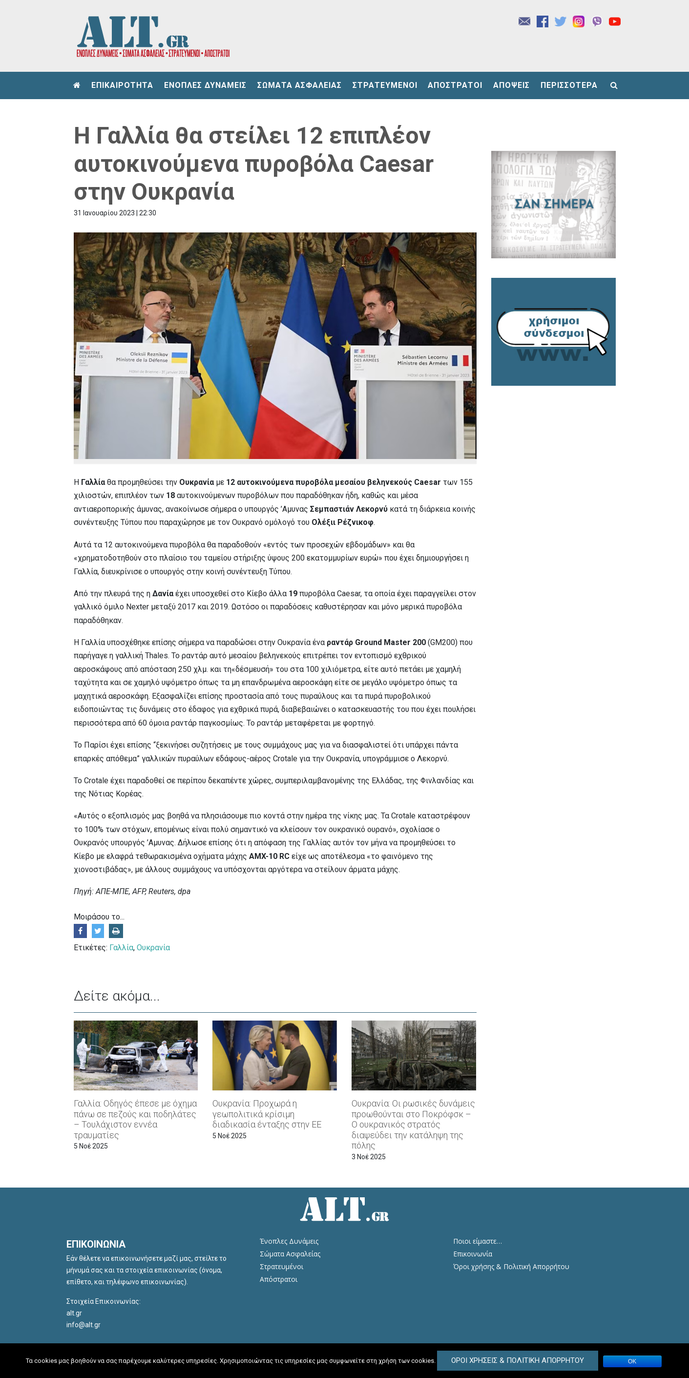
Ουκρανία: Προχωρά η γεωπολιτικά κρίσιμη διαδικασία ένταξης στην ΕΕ (266, 1113)
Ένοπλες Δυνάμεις (289, 1241)
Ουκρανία (153, 947)
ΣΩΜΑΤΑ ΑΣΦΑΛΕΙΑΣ (299, 85)
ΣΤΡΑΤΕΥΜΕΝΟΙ (385, 85)
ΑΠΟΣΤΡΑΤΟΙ (455, 85)
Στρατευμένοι (281, 1266)
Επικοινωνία (472, 1253)
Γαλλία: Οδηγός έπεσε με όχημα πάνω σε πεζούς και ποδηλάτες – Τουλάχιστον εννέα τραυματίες (135, 1119)
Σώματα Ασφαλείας (290, 1253)
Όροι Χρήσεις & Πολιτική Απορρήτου (517, 1360)
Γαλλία (121, 947)
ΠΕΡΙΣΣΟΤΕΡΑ (569, 85)
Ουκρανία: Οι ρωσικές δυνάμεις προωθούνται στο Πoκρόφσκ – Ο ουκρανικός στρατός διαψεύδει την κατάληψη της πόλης (413, 1124)
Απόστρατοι (278, 1279)
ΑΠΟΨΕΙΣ (511, 85)
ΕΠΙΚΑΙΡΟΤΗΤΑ (122, 85)
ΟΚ (632, 1361)
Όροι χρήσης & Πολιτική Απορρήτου (511, 1266)
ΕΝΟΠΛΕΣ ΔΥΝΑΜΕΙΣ (205, 85)
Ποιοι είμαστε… (477, 1241)
